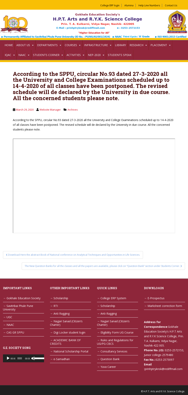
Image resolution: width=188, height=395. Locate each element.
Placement (158, 45)
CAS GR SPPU (15, 332)
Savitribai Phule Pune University (18, 307)
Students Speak (120, 55)
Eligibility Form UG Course (117, 332)
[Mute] (33, 358)
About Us (23, 45)
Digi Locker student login (69, 332)
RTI (56, 306)
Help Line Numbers (149, 5)
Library (120, 45)
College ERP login (109, 5)
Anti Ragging (62, 313)
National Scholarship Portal (71, 351)
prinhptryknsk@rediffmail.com (163, 369)
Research (136, 45)
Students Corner (46, 55)
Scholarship (61, 298)
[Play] (8, 358)
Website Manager (50, 109)
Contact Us (171, 5)
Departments (47, 45)
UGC (9, 317)
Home (9, 45)
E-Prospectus (156, 298)
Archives (73, 109)
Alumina (128, 5)
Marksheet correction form (165, 306)
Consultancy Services (114, 351)
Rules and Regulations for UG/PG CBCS (115, 342)
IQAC (8, 55)
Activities (74, 55)
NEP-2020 (94, 55)
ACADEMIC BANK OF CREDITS (65, 342)
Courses (71, 45)
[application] (23, 358)
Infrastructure (96, 45)
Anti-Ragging (109, 313)
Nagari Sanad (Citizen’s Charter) (66, 323)
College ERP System (113, 298)
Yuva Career (108, 367)
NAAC (22, 55)
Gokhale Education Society (23, 298)
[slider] (19, 358)
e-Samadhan (62, 359)
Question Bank (110, 359)
